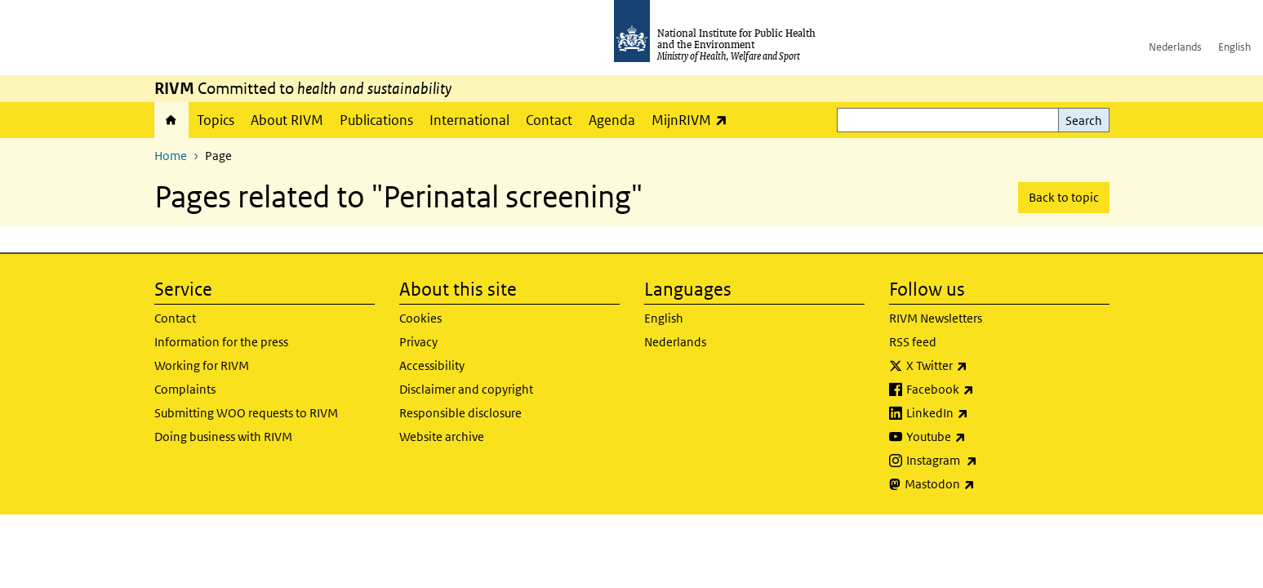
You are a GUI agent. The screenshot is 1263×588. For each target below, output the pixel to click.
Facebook (983, 389)
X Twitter (979, 366)
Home (171, 120)
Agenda (612, 120)
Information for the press (221, 342)
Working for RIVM (201, 365)
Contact (549, 120)
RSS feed (912, 342)
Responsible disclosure (460, 413)
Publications (376, 120)
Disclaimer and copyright (466, 389)
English (1234, 47)
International (469, 120)
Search (1083, 120)
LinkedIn (980, 413)
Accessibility (432, 365)
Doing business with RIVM (223, 436)
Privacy (418, 342)
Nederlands (1175, 47)
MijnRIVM (694, 119)
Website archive (441, 436)
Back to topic (1064, 197)
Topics (215, 120)
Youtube (979, 437)
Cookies (420, 318)
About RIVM (287, 120)
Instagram (984, 460)
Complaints (185, 389)
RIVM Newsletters (935, 318)
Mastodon (983, 484)
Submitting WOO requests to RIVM (246, 413)
